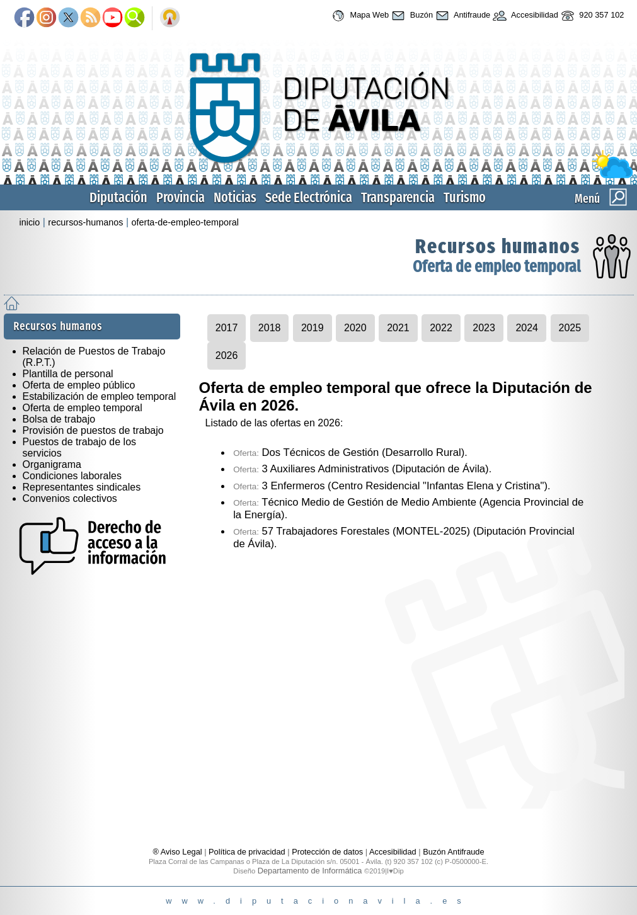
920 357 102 (591, 15)
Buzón (411, 15)
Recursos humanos (497, 246)
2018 (269, 327)
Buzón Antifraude (453, 851)
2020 (355, 327)
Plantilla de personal (68, 373)
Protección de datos (327, 851)
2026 (226, 355)
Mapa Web (359, 15)
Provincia (180, 197)
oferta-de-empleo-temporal (185, 222)
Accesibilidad (524, 15)
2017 (226, 327)
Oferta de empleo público (79, 385)
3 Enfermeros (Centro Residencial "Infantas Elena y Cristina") (390, 486)
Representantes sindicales (82, 487)
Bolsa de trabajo (59, 419)
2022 (441, 327)
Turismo (465, 197)
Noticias (235, 197)
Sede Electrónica (308, 197)
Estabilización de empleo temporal (99, 396)
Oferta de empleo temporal (496, 266)
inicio (30, 222)
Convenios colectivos (70, 498)
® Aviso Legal (178, 851)
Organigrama (52, 464)
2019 (312, 327)
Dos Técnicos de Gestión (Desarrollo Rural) (348, 452)
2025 (570, 327)
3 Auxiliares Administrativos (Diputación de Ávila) (361, 469)
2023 (484, 327)
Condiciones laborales (72, 475)
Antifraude (461, 15)
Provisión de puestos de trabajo (93, 430)
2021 (398, 327)
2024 (526, 327)
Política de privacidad (247, 851)
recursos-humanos (85, 222)
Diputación (118, 197)
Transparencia (398, 197)
